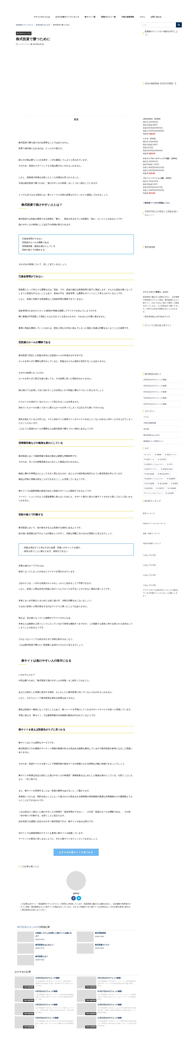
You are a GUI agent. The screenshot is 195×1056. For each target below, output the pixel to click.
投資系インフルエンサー (155, 464)
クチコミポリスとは (42, 17)
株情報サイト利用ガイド (153, 441)
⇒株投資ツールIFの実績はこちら (156, 203)
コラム (142, 17)
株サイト (58, 479)
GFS (170, 464)
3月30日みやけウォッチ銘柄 (154, 398)
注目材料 (171, 493)
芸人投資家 (150, 483)
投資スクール (171, 455)
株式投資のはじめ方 (24, 33)
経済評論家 (150, 474)
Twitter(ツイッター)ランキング (154, 523)
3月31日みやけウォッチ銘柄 (154, 392)
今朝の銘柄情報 (127, 17)
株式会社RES (164, 474)
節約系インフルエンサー (155, 479)
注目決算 (163, 459)
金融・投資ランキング (151, 533)
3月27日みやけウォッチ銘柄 (154, 404)
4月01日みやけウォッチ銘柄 (154, 386)
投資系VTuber (168, 469)
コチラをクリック (163, 317)
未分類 (146, 429)
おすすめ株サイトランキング (67, 17)
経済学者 (149, 488)
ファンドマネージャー (154, 493)
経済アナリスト (151, 469)
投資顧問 (172, 479)
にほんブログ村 (149, 555)
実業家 (159, 455)
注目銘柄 (173, 488)
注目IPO (161, 488)
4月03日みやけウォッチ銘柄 (154, 380)
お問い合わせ (156, 17)
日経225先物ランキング (152, 543)
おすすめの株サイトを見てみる (76, 852)
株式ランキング (149, 513)
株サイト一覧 (90, 17)
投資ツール (150, 459)
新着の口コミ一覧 (108, 17)
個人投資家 (164, 483)
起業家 (175, 483)
